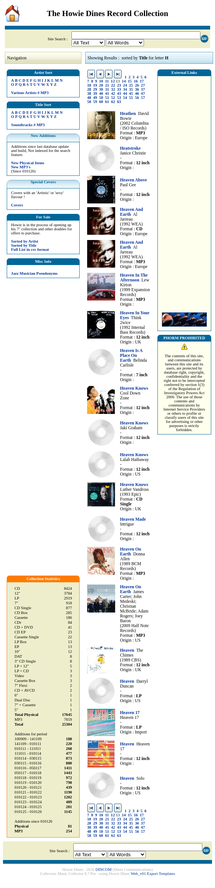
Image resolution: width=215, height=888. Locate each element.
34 (125, 89)
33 (119, 89)
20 (101, 85)
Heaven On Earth (130, 552)
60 (101, 102)
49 (95, 98)
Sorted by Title (24, 245)
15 (130, 81)
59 (95, 102)
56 (137, 98)
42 (113, 93)
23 (119, 85)
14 (124, 81)
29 (95, 89)
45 (131, 93)
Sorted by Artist (25, 241)
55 (131, 98)
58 (89, 102)
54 (125, 98)
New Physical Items (27, 163)
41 (107, 93)
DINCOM (103, 869)
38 (89, 93)
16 (136, 81)
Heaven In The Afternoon (134, 278)
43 (119, 93)
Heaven (127, 650)
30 (101, 89)
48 (89, 98)
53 (119, 98)
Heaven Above (133, 180)
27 (143, 85)
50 (101, 98)
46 (137, 93)
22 (113, 85)
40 (101, 93)
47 (143, 93)
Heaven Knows (134, 388)
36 (137, 89)
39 (95, 93)
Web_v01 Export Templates (153, 874)
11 (107, 81)
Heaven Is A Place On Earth (131, 355)
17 (142, 81)
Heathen (128, 113)
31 (107, 89)
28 (89, 89)
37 (143, 89)
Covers (17, 205)
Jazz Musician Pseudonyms (34, 273)
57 (143, 98)
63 (119, 102)
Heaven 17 (129, 712)
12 (113, 81)
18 (89, 85)
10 (101, 81)
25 (131, 85)
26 (137, 85)
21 (107, 85)
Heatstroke (130, 148)
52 (113, 98)
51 (107, 98)
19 (95, 85)
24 (125, 85)
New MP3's (21, 167)
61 (107, 102)
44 (125, 93)
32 (113, 89)
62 (113, 102)
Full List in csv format (30, 249)
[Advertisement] (184, 192)
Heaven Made (133, 519)
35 (131, 89)
